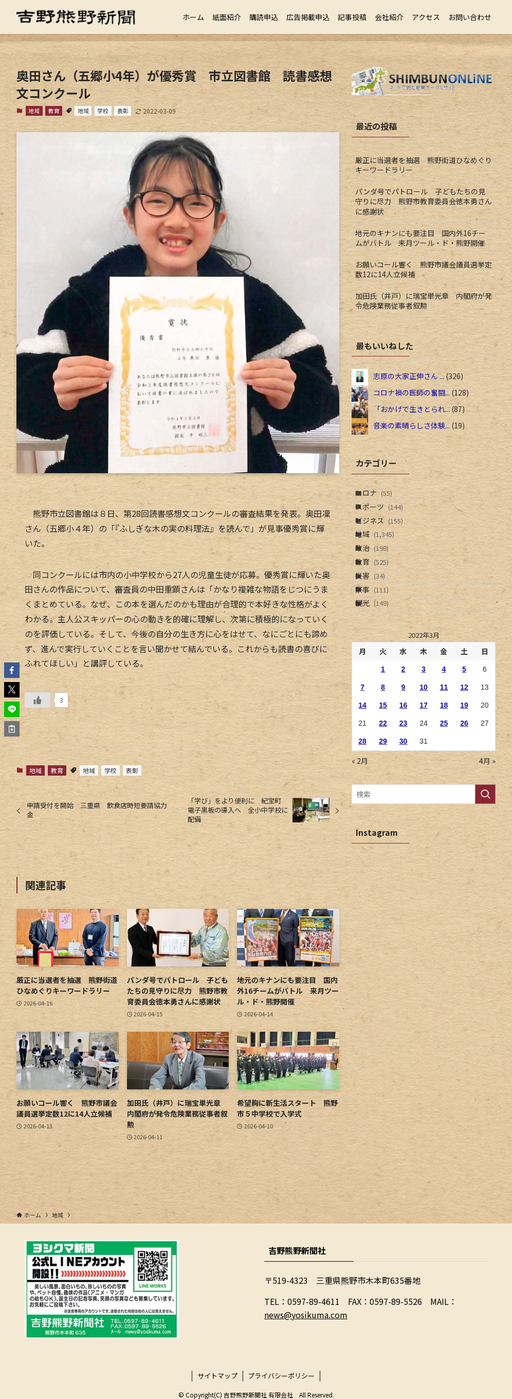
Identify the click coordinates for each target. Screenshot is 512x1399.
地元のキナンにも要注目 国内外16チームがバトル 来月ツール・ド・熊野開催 (420, 238)
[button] (12, 670)
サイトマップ (217, 1375)
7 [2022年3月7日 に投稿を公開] (362, 755)
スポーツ (388, 518)
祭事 (381, 646)
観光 (381, 667)
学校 (102, 110)
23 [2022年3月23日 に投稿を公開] (403, 791)
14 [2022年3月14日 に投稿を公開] (362, 773)
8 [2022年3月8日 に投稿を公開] (383, 755)
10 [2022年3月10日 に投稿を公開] (423, 755)
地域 (34, 110)
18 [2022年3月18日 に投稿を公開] (444, 773)
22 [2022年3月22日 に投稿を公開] (383, 791)
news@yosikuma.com (306, 1314)
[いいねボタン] (37, 700)
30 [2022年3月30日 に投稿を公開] (403, 809)
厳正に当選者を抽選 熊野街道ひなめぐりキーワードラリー (423, 165)
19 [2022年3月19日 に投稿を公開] (464, 773)
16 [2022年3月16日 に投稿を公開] (403, 773)
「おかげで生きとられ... (411, 409)
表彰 (123, 110)
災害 (379, 625)
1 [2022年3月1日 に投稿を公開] (383, 737)
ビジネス (388, 539)
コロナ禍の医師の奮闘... (411, 392)
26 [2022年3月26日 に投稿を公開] (464, 791)
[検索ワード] (424, 863)
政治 (381, 582)
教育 (54, 110)
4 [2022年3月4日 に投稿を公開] (444, 737)
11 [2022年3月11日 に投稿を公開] (444, 755)
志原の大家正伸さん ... (408, 376)
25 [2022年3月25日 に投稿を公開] (444, 791)
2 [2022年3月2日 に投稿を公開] (403, 737)
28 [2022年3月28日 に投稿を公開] (362, 809)
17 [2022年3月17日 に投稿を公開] (423, 773)
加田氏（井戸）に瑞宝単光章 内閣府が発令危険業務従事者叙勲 (423, 301)
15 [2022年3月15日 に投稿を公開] (383, 773)
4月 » (487, 829)
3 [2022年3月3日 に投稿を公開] (424, 737)
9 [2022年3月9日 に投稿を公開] (403, 755)
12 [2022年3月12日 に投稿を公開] (464, 755)
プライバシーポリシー (281, 1375)
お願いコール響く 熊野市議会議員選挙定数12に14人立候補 (423, 269)
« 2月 (360, 829)
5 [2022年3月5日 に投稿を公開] (464, 737)
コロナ (382, 496)
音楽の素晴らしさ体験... (411, 425)
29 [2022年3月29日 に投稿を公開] (383, 809)
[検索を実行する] (485, 863)
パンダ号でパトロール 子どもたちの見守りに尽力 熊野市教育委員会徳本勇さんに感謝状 (423, 201)
